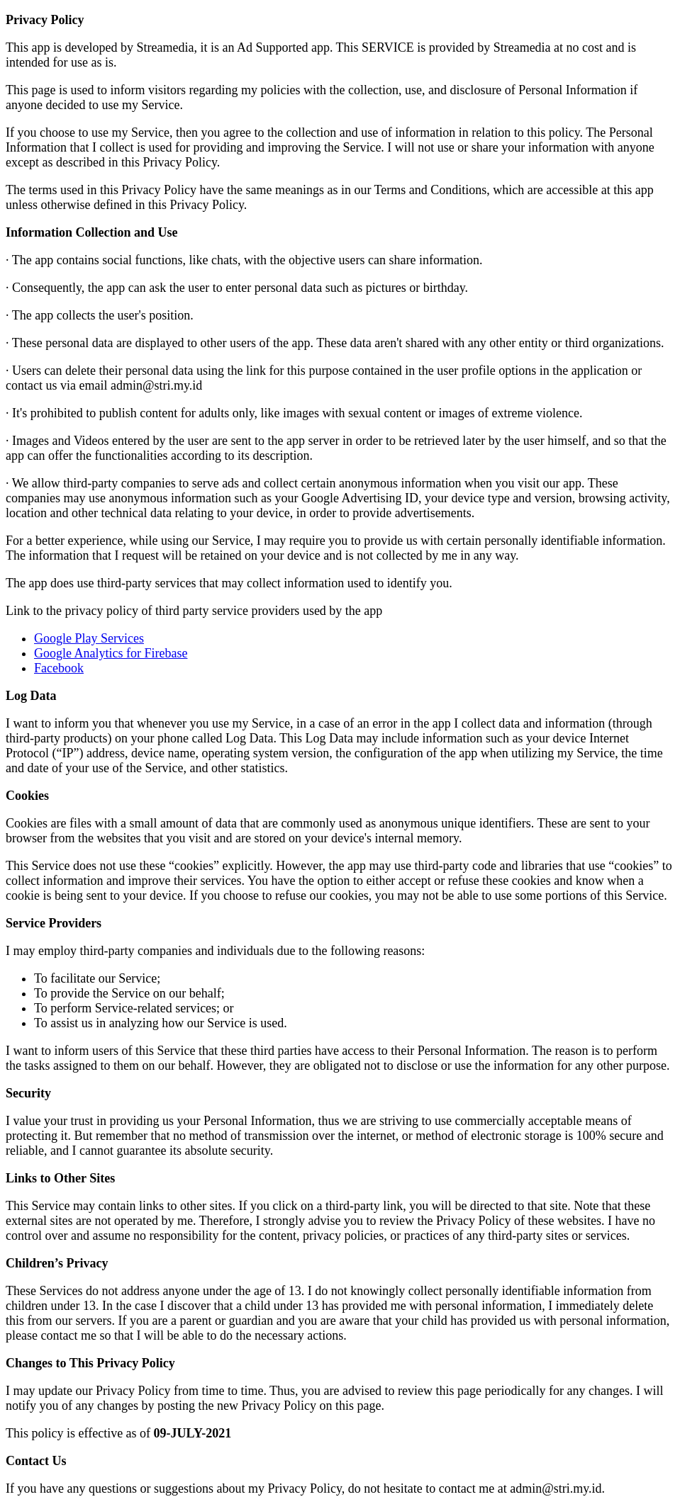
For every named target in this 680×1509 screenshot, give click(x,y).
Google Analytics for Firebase (110, 653)
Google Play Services (89, 638)
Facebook (59, 668)
